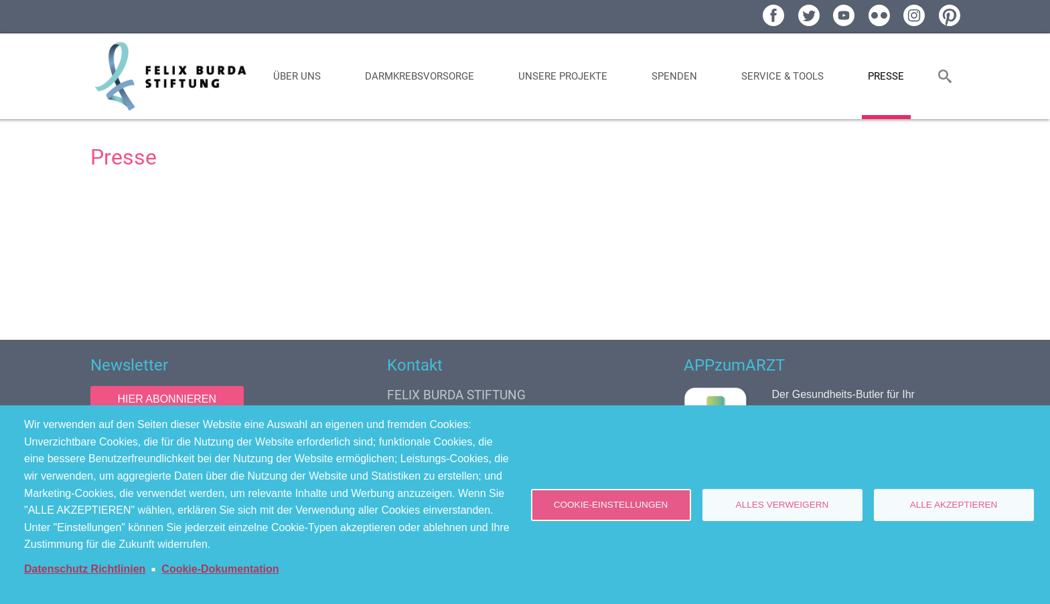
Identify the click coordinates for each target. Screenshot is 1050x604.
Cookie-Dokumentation (220, 569)
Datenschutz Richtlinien (84, 569)
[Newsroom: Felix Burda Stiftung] (525, 252)
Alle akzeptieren (954, 505)
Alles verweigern (782, 505)
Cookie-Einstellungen (611, 505)
